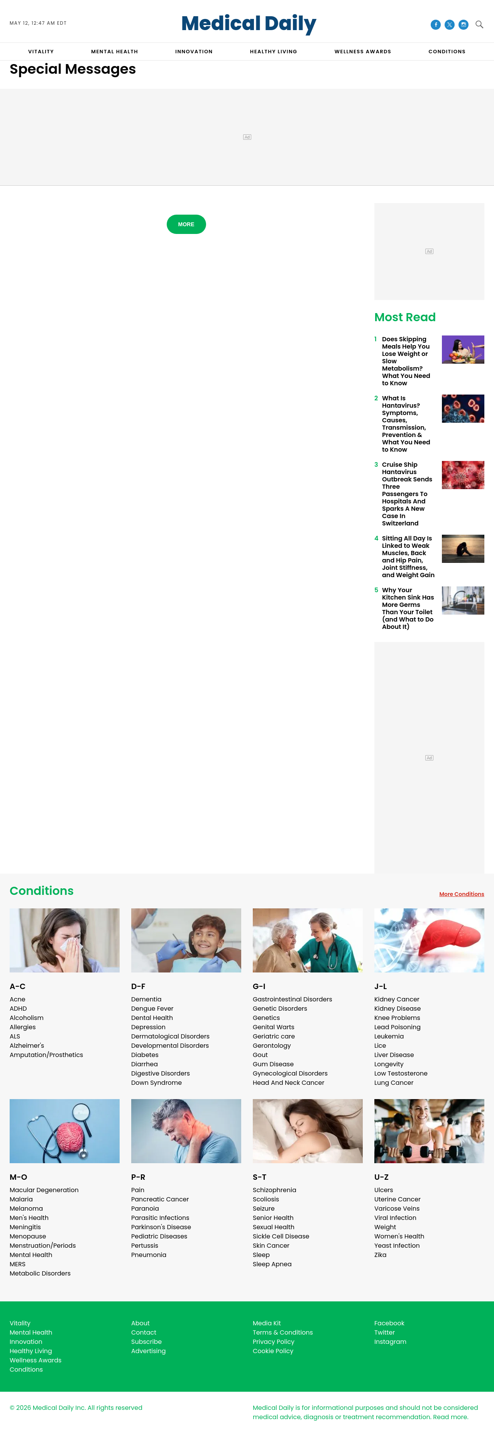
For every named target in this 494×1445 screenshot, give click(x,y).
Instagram (390, 1341)
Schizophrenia (274, 1190)
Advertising (148, 1351)
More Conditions (461, 894)
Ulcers (383, 1190)
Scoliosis (266, 1199)
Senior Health (273, 1217)
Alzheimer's (27, 1045)
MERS (17, 1264)
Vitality (20, 1323)
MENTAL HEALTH (114, 51)
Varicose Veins (397, 1208)
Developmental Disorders (170, 1045)
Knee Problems (397, 1017)
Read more (450, 1417)
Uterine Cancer (397, 1199)
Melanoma (26, 1208)
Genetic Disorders (280, 1008)
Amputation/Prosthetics (46, 1054)
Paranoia (145, 1208)
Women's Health (399, 1236)
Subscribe (146, 1341)
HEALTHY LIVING (274, 51)
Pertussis (144, 1245)
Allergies (23, 1027)
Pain (137, 1190)
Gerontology (272, 1045)
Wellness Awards (363, 51)
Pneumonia (148, 1254)
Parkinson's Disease (161, 1227)
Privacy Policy (273, 1341)
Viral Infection (395, 1217)
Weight (385, 1227)
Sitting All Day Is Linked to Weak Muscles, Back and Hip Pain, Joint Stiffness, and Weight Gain (408, 556)
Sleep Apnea (272, 1264)
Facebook (389, 1323)
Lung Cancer (394, 1082)
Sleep (261, 1254)
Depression (148, 1027)
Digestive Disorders (160, 1073)
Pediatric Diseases (159, 1236)
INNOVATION (194, 51)
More (186, 224)
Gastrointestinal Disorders (292, 999)
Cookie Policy (273, 1351)
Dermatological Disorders (170, 1036)
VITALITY (41, 51)
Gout (260, 1054)
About (140, 1323)
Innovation (26, 1341)
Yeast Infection (397, 1245)
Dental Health (152, 1017)
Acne (17, 999)
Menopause (28, 1236)
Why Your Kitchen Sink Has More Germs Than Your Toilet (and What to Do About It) (408, 608)
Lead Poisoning (397, 1027)
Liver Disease (394, 1054)
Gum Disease (273, 1064)
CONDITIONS (446, 51)
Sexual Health (273, 1227)
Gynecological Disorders (290, 1073)
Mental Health (31, 1254)
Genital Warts (273, 1027)
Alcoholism (27, 1017)
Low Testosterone (401, 1073)
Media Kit (267, 1323)
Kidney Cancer (397, 999)
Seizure (264, 1208)
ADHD (18, 1008)
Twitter (384, 1332)
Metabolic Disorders (40, 1273)
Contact (143, 1332)
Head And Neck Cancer (288, 1082)
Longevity (389, 1064)
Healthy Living (31, 1351)
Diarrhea (144, 1064)
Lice (380, 1045)
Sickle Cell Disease (281, 1236)
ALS (15, 1036)
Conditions (42, 891)
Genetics (266, 1017)
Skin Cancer (271, 1245)
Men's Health (29, 1217)
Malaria (21, 1199)
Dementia (146, 999)
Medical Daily (248, 23)
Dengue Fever (152, 1008)
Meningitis (25, 1227)
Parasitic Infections (160, 1217)
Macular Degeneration (44, 1190)
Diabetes (145, 1054)
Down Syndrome (156, 1082)
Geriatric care (274, 1036)
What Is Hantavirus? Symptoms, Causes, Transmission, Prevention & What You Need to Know (406, 424)
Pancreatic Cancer (160, 1199)
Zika (380, 1254)
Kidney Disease (397, 1008)
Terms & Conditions (283, 1332)
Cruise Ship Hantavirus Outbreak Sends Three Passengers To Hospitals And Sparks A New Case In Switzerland (407, 494)
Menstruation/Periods (43, 1245)
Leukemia (389, 1036)
